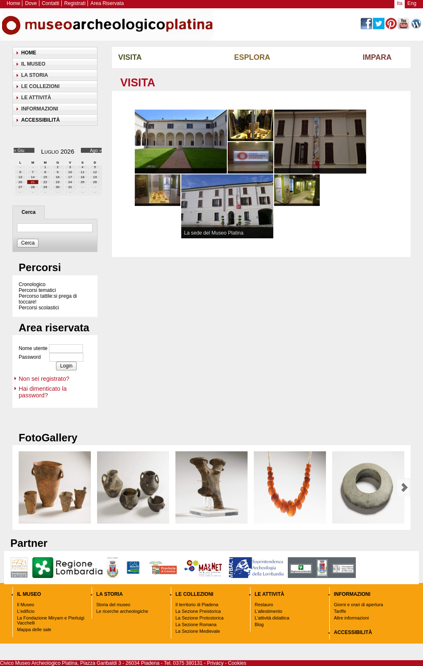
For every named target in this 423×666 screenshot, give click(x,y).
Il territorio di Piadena (196, 604)
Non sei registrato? (44, 378)
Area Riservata (107, 3)
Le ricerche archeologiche (122, 611)
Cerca (29, 212)
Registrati (74, 3)
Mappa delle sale (34, 629)
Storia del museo (113, 604)
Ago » (96, 150)
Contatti (50, 3)
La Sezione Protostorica (199, 617)
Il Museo (25, 604)
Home (13, 3)
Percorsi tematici (37, 290)
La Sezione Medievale (197, 631)
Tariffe (340, 611)
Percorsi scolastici (39, 308)
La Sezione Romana (195, 624)
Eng (411, 3)
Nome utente (33, 349)
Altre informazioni (351, 617)
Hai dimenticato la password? (43, 392)
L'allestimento (268, 611)
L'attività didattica (272, 617)
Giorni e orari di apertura (358, 604)
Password (30, 357)
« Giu (19, 150)
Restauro (264, 604)
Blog (259, 624)
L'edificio (25, 611)
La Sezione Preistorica (198, 611)
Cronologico (32, 284)
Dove (30, 3)
